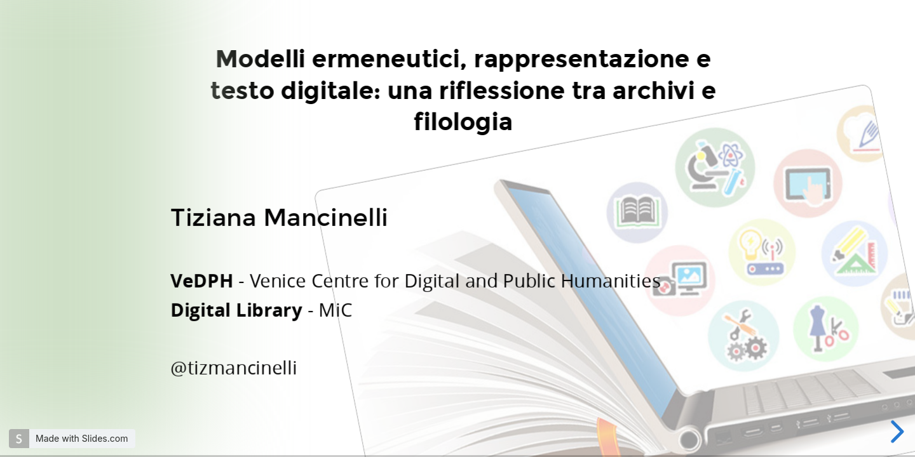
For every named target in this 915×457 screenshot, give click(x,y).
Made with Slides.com (82, 438)
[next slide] (895, 431)
